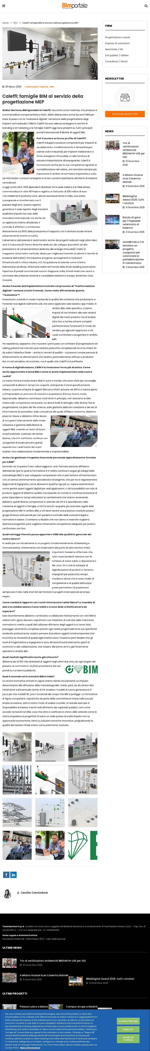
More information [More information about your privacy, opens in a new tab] (30, 1047)
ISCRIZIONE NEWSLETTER (125, 113)
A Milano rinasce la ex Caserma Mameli (132, 173)
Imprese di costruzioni (117, 43)
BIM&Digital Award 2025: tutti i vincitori (133, 194)
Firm (15, 22)
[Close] (146, 1029)
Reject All (128, 1029)
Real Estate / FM (113, 49)
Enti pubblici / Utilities (116, 55)
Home (5, 22)
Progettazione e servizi (117, 37)
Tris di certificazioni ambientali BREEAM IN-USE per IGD (133, 148)
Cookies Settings (128, 1021)
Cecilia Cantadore (34, 893)
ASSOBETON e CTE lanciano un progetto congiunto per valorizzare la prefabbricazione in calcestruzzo (133, 247)
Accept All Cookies (128, 1038)
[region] (75, 1030)
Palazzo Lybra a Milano (34, 1006)
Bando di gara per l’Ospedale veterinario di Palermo (133, 217)
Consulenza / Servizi (36, 86)
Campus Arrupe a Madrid (81, 1006)
